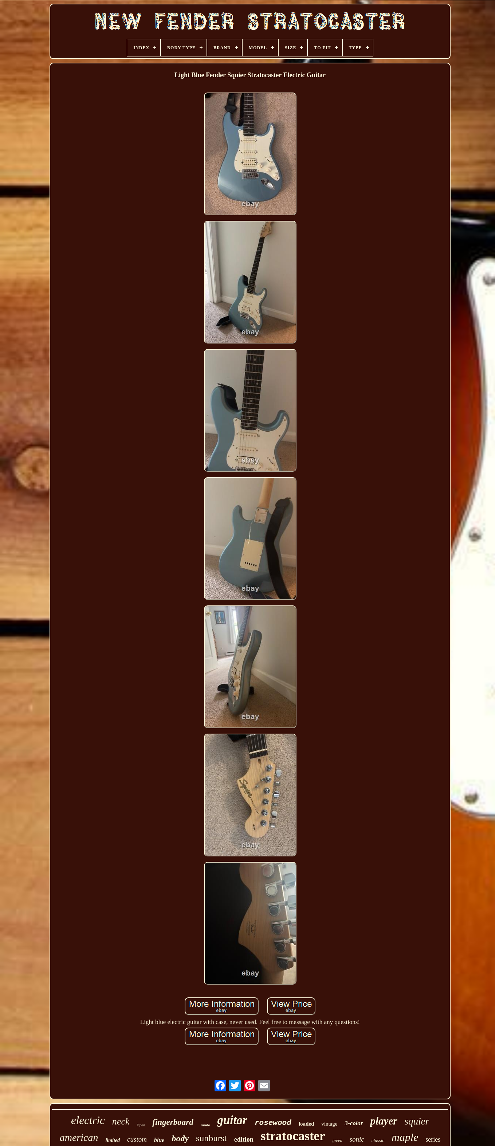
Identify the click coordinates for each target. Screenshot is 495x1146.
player (383, 1121)
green (337, 1140)
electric (88, 1120)
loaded (306, 1124)
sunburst (211, 1138)
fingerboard (172, 1122)
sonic (357, 1139)
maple (405, 1137)
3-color (354, 1123)
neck (121, 1121)
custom (137, 1139)
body (180, 1138)
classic (378, 1140)
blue (159, 1140)
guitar (232, 1120)
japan (141, 1125)
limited (112, 1140)
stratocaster (293, 1136)
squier (417, 1121)
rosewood (273, 1123)
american (79, 1137)
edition (244, 1139)
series (432, 1139)
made (205, 1125)
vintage (329, 1124)
